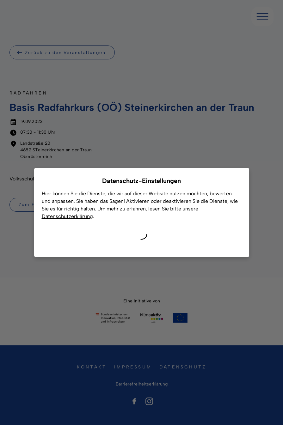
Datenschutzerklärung (67, 216)
